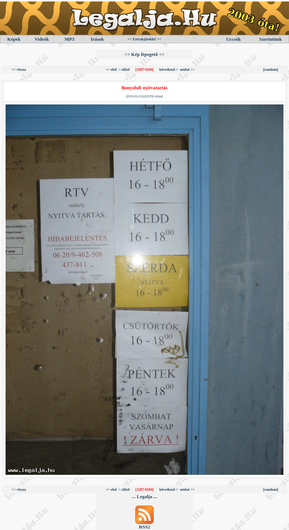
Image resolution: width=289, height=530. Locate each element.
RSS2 (144, 527)
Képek (13, 39)
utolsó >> (187, 69)
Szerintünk (270, 39)
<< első (111, 69)
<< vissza (18, 69)
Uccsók (233, 39)
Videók (41, 39)
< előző (124, 69)
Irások (97, 39)
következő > (168, 69)
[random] (270, 69)
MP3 (69, 39)
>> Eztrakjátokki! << (144, 39)
